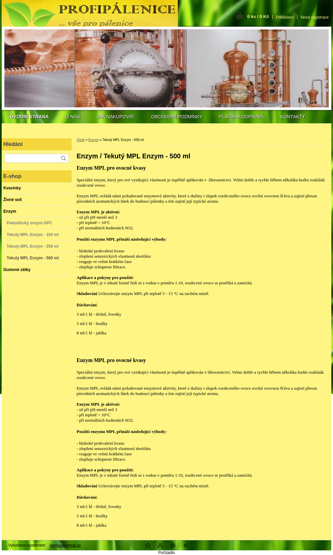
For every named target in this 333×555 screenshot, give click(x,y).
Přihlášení (285, 17)
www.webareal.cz (65, 545)
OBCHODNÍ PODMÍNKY (176, 116)
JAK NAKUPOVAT (116, 116)
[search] (63, 158)
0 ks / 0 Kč (258, 16)
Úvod (80, 140)
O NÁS (73, 116)
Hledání (13, 144)
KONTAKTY (292, 116)
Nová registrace (315, 17)
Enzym (93, 140)
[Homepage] (29, 116)
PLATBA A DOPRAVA (241, 116)
